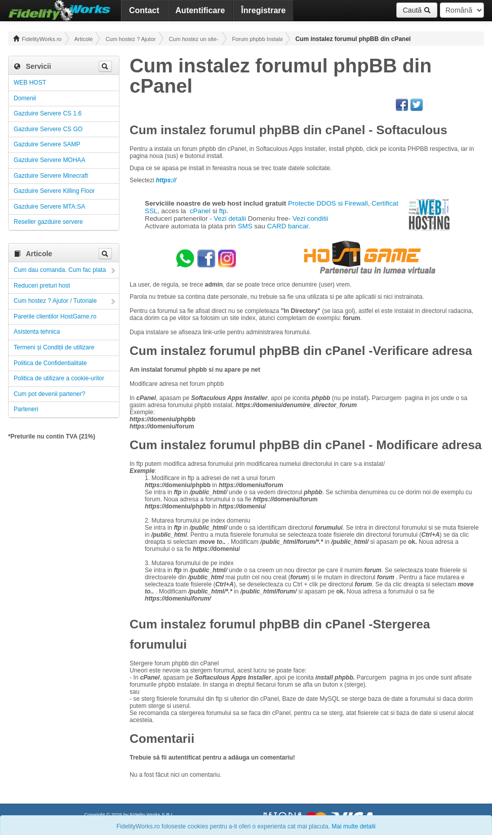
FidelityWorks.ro (37, 38)
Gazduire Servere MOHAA (49, 160)
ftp (223, 211)
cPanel (200, 211)
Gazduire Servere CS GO (48, 129)
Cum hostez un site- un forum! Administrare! (194, 39)
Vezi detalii (230, 218)
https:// (166, 180)
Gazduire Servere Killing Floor (54, 190)
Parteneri (26, 409)
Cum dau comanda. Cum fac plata (60, 269)
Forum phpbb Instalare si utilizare (257, 39)
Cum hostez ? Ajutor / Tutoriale (130, 39)
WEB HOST (30, 82)
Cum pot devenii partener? (49, 393)
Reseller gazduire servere (48, 221)
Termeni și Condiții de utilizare (54, 347)
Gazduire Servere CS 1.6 (47, 113)
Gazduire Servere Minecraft (51, 175)
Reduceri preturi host (42, 285)
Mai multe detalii (354, 826)
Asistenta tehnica (37, 331)
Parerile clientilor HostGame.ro (55, 316)
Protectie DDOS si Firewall (328, 203)
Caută (417, 10)
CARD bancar (288, 226)
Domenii (25, 98)
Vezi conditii (310, 218)
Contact (144, 10)
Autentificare (200, 10)
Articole (83, 39)
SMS (245, 226)
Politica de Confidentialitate (50, 363)
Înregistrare (263, 10)
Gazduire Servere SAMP (47, 144)
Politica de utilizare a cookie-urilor (59, 378)
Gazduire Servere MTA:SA (49, 206)
